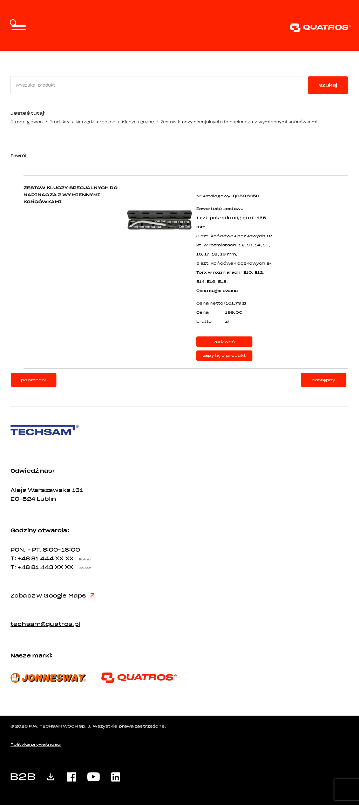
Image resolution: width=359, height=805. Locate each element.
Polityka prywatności (36, 744)
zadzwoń (224, 342)
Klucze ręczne (138, 121)
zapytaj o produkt (224, 355)
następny (323, 380)
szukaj (328, 85)
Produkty (59, 121)
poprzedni (33, 380)
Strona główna (27, 121)
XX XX (75, 558)
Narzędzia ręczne (95, 121)
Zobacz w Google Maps (52, 596)
